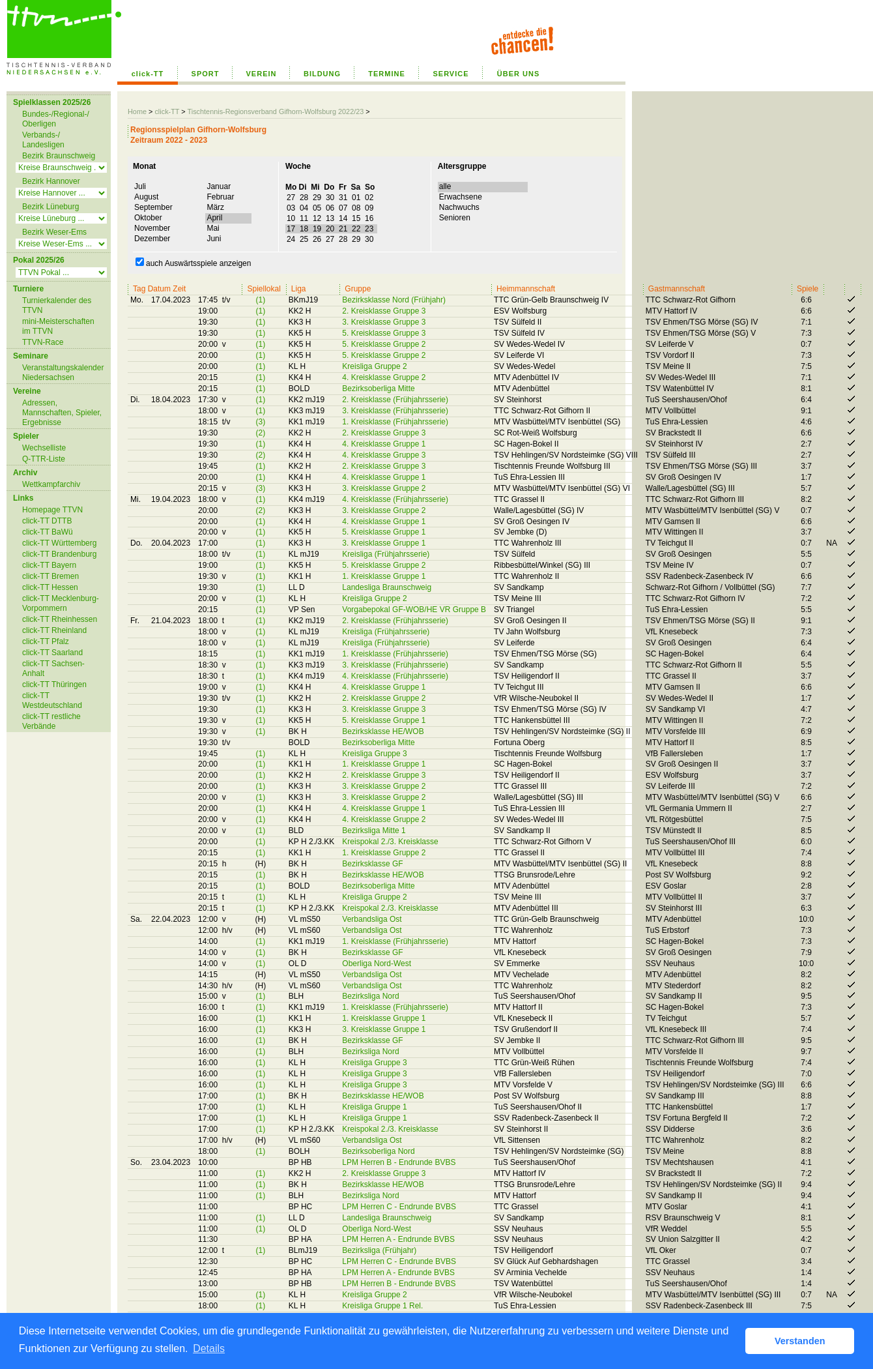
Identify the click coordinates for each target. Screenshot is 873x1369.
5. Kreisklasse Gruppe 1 (383, 532)
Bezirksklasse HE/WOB (382, 731)
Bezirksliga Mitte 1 (373, 830)
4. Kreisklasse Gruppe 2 (383, 377)
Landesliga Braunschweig (386, 587)
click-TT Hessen (50, 587)
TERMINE (386, 74)
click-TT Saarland (52, 652)
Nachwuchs (458, 207)
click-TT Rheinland (54, 630)
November (151, 228)
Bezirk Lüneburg (50, 206)
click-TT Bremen (50, 576)
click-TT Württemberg (59, 543)
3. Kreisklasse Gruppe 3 (383, 322)
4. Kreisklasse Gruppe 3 (383, 455)
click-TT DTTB (47, 520)
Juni (213, 238)
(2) (260, 432)
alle (444, 186)
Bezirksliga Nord (370, 996)
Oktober (147, 217)
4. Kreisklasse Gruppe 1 (383, 444)
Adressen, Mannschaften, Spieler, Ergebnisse (62, 412)
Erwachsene (460, 196)
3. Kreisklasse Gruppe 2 (383, 488)
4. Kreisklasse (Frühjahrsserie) (395, 499)
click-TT (148, 74)
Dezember (151, 238)
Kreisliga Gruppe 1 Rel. (382, 1305)
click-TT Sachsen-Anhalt (53, 668)
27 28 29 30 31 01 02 (330, 197)
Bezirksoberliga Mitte (378, 388)
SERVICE (450, 74)
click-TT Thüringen (54, 684)
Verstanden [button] (800, 1341)
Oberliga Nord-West (376, 963)
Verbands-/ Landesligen (43, 139)
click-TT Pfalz (45, 641)
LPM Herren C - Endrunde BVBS (399, 1206)
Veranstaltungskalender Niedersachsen (63, 372)
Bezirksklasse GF (372, 863)
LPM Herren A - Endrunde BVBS (398, 1239)
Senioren (454, 217)
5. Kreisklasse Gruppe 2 (383, 344)
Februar (219, 196)
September (153, 207)
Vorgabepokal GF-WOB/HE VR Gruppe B (414, 609)
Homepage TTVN (52, 509)
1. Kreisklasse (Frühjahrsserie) (395, 421)
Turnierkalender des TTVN (56, 305)
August (145, 196)
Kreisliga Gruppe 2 (374, 366)
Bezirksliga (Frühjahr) (379, 1250)
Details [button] (209, 1348)
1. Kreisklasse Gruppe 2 (383, 852)
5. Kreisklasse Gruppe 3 (383, 333)
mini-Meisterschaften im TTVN (58, 326)
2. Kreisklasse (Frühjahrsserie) (395, 399)
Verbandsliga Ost (371, 919)
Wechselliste (44, 447)
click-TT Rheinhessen (59, 619)
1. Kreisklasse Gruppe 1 (383, 576)
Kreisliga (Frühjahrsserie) (385, 554)
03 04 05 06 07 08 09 (330, 208)
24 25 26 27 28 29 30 (330, 239)
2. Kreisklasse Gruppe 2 (383, 698)
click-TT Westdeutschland (52, 700)
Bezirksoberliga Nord (378, 1151)
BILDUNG (322, 74)
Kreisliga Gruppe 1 (374, 1106)
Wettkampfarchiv (51, 484)
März (214, 207)
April (213, 217)
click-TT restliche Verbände (51, 721)
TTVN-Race (42, 342)
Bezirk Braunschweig (58, 155)
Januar (218, 186)
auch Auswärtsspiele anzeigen (193, 263)
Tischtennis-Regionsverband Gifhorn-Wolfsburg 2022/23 (275, 111)
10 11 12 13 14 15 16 (330, 218)
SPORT (206, 74)
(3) (260, 421)
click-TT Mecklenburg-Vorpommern (60, 603)
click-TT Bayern (49, 565)
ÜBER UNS (518, 74)
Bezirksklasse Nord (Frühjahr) (394, 299)
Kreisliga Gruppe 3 (374, 753)
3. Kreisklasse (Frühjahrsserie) (395, 410)
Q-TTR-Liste (43, 459)
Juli (139, 186)
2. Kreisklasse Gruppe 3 (383, 311)
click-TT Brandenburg (59, 554)
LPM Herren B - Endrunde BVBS (398, 1162)
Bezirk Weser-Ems (54, 232)
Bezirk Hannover (51, 181)
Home (137, 111)
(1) (260, 299)
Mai (212, 228)
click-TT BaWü (47, 532)
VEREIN (261, 74)
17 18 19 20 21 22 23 (330, 228)
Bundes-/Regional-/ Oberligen (55, 119)
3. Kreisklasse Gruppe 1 (383, 543)
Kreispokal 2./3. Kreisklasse (390, 841)
